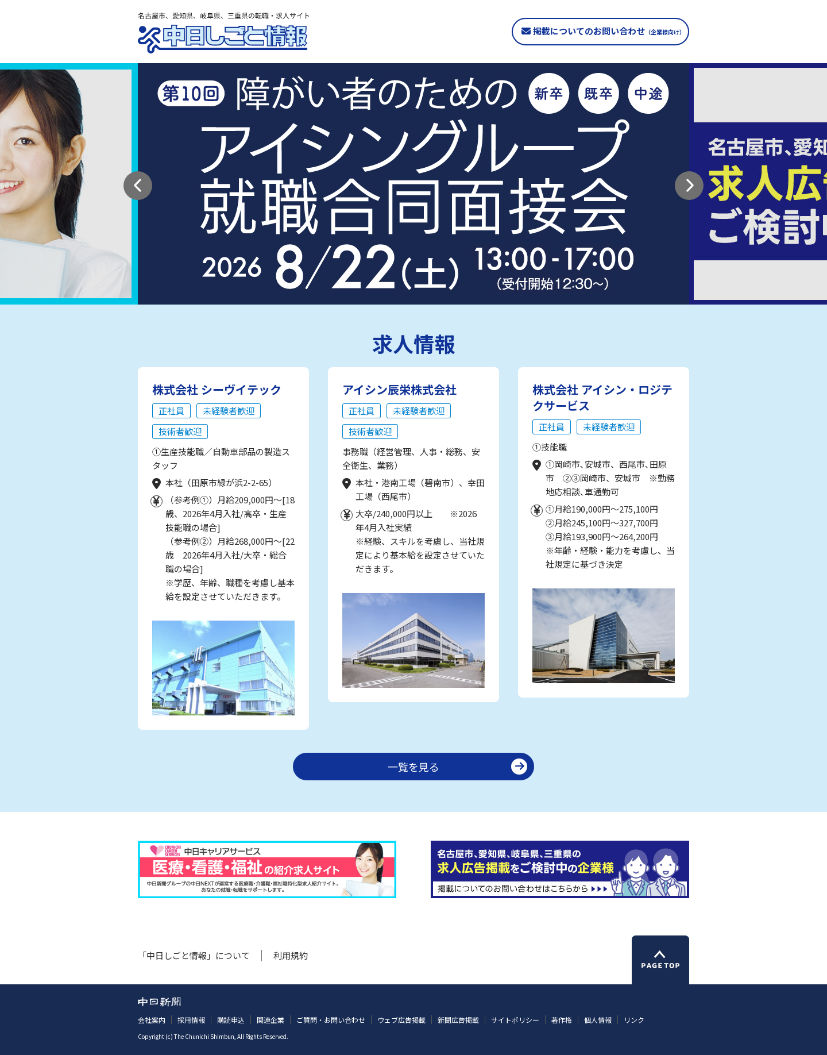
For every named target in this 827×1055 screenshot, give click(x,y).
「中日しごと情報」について (194, 955)
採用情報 (191, 1020)
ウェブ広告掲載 (401, 1020)
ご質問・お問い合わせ (330, 1020)
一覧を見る (413, 766)
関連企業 (270, 1020)
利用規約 (290, 955)
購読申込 (231, 1020)
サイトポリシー (515, 1020)
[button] (137, 185)
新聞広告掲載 (458, 1020)
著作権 (561, 1020)
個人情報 (598, 1020)
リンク (634, 1020)
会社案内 (151, 1020)
